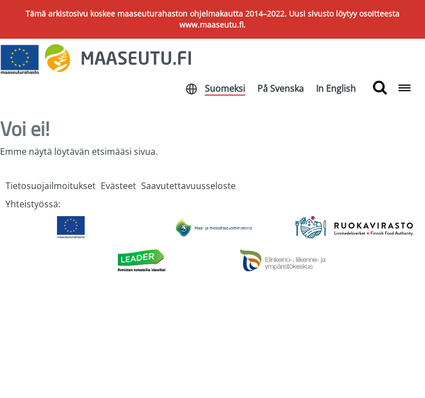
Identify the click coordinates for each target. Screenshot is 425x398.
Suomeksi (225, 88)
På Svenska (280, 88)
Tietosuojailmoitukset (51, 186)
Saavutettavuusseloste (188, 186)
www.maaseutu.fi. (212, 24)
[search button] (380, 88)
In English (336, 88)
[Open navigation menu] (404, 88)
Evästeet (118, 186)
